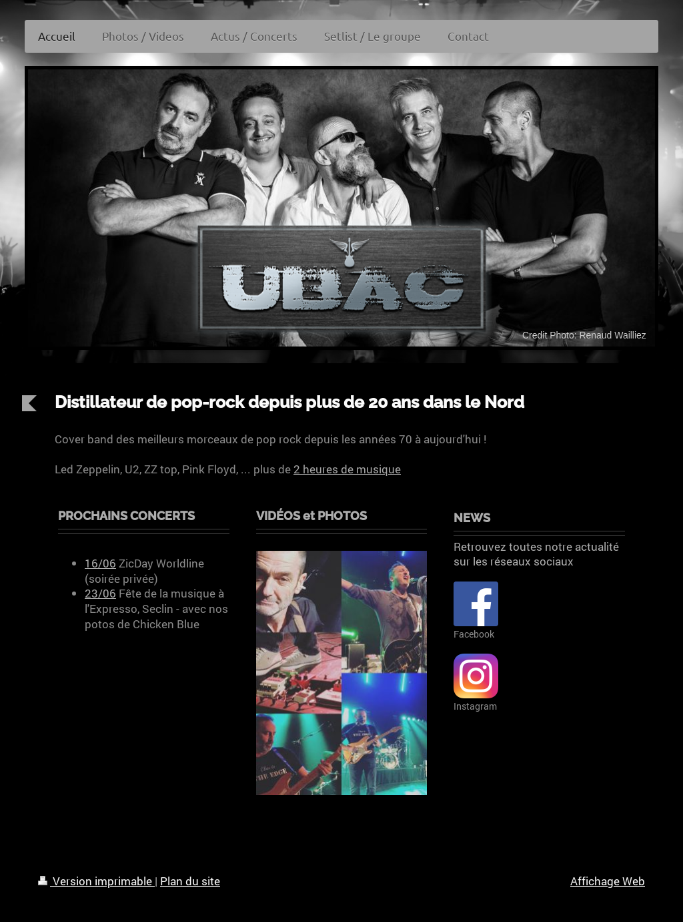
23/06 (100, 593)
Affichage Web (607, 881)
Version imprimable (96, 881)
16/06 (100, 563)
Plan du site (190, 881)
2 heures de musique (347, 469)
